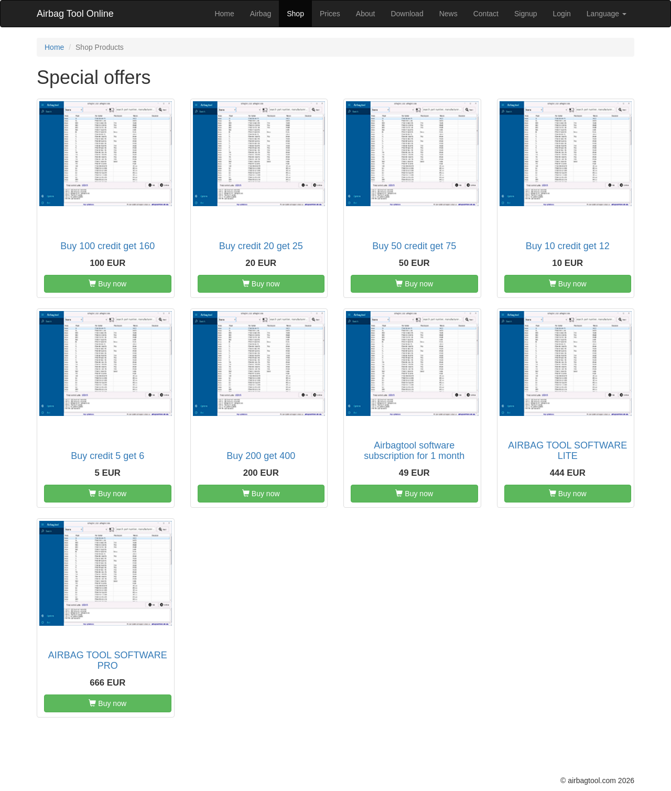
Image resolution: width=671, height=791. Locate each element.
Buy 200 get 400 (260, 456)
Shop (295, 13)
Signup (525, 13)
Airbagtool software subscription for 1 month (414, 450)
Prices (330, 13)
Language (606, 13)
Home (224, 13)
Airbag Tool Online (75, 13)
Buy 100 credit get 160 (107, 246)
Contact (486, 13)
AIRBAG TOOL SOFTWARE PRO (107, 660)
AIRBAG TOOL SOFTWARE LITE (567, 450)
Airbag (260, 13)
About (365, 13)
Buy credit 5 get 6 (107, 456)
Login (562, 13)
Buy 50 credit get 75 (414, 246)
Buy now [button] (107, 284)
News (448, 13)
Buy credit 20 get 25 (261, 246)
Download (407, 13)
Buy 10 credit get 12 (568, 246)
